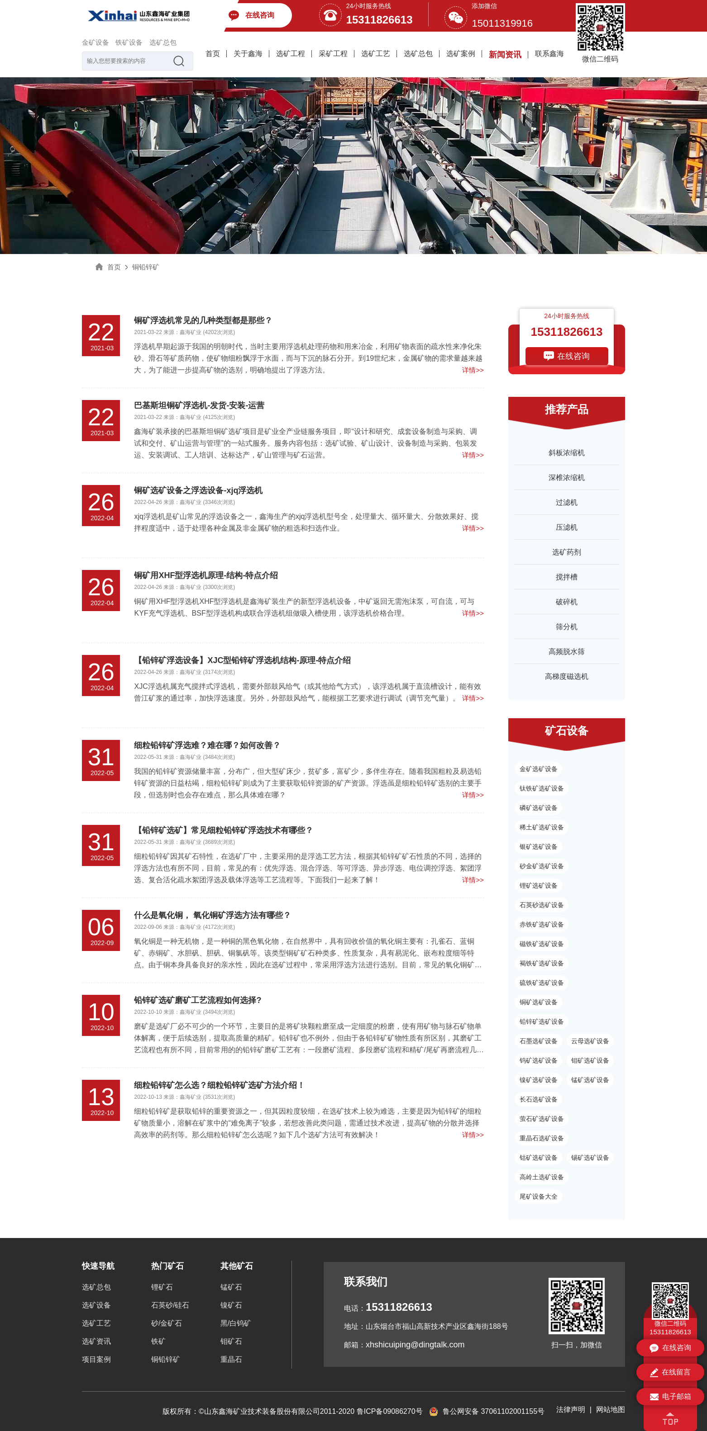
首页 (212, 53)
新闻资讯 (505, 54)
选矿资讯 (96, 1341)
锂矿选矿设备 (539, 885)
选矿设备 (96, 1305)
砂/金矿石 (166, 1323)
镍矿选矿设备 (539, 1079)
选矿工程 (290, 53)
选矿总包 (163, 42)
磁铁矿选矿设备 (542, 943)
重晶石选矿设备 (542, 1138)
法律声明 (570, 1409)
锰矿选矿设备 (590, 1079)
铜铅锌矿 (145, 267)
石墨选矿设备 (539, 1041)
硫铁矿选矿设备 (542, 982)
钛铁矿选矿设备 (542, 788)
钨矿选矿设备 (539, 1060)
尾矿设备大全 (539, 1196)
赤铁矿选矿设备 (542, 924)
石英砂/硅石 (170, 1305)
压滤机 (567, 527)
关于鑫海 (248, 53)
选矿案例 (460, 53)
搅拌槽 (567, 577)
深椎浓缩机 (567, 477)
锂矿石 (162, 1287)
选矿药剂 (566, 552)
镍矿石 (231, 1305)
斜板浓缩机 (567, 453)
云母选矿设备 (590, 1041)
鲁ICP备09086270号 (390, 1411)
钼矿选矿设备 (590, 1060)
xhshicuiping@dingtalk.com (415, 1344)
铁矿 (158, 1341)
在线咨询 (573, 356)
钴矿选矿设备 (539, 1157)
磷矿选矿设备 (539, 807)
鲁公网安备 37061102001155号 (487, 1411)
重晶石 (231, 1359)
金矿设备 (95, 42)
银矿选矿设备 (539, 846)
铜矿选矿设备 (539, 1002)
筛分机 (567, 627)
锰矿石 (231, 1287)
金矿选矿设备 (539, 768)
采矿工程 (333, 53)
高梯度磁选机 (566, 676)
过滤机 (567, 502)
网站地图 (610, 1409)
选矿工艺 (375, 53)
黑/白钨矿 (235, 1323)
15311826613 (379, 20)
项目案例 (96, 1359)
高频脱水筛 (567, 651)
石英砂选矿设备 (542, 904)
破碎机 (567, 602)
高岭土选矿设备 (542, 1177)
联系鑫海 (549, 53)
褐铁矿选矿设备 (542, 963)
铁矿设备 (129, 42)
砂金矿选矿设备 (542, 866)
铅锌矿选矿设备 (542, 1021)
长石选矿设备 (539, 1099)
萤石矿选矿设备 (542, 1118)
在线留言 (670, 1372)
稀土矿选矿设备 (542, 827)
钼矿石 (231, 1341)
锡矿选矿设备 (590, 1157)
